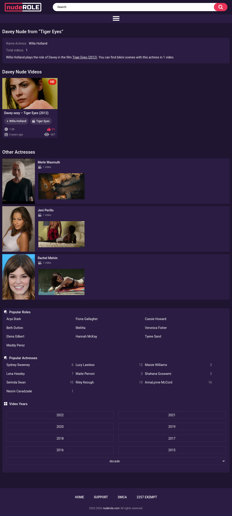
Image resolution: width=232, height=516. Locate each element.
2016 (59, 450)
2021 (171, 415)
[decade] (115, 461)
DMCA (122, 497)
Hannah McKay (86, 336)
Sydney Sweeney (39, 365)
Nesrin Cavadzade (39, 391)
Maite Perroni (109, 374)
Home (79, 497)
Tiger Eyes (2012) (84, 57)
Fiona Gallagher (87, 319)
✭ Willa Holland (16, 121)
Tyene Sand (153, 336)
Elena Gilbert (15, 336)
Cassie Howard (155, 319)
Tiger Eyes (43, 121)
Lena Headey (39, 374)
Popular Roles (20, 312)
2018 (59, 438)
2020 (59, 426)
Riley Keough (109, 382)
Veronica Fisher (156, 328)
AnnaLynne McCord (178, 382)
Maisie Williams (178, 365)
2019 (171, 426)
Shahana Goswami (178, 374)
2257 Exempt (147, 497)
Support (101, 497)
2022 (59, 415)
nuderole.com (111, 508)
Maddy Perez (15, 345)
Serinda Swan (39, 382)
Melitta (80, 328)
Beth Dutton (14, 328)
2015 (171, 450)
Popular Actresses (23, 358)
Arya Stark (13, 319)
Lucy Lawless (109, 365)
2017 (171, 438)
